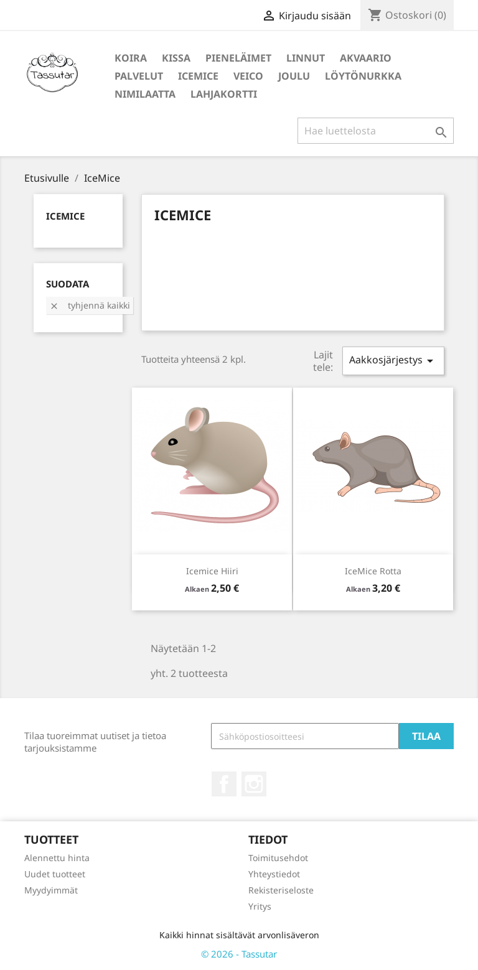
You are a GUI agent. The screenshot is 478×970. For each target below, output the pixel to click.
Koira (131, 58)
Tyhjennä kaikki (89, 305)
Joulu (294, 76)
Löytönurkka (363, 76)
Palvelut (139, 76)
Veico (248, 76)
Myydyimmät (51, 890)
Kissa (176, 58)
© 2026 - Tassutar (239, 954)
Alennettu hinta (57, 858)
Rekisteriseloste (281, 890)
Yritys (259, 906)
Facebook (224, 784)
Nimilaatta (145, 94)
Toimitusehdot (278, 858)
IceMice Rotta (373, 571)
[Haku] (376, 131)
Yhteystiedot (274, 874)
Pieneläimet (238, 58)
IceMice (198, 76)
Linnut (305, 58)
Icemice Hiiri (212, 571)
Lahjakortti (223, 94)
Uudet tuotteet (54, 874)
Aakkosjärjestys (393, 360)
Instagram (253, 784)
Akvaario (365, 58)
